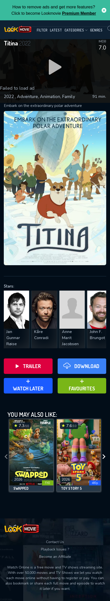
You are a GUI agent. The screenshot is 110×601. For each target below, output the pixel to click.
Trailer (28, 366)
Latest (56, 30)
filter (42, 30)
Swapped (21, 488)
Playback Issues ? (55, 549)
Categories (75, 30)
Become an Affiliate (55, 556)
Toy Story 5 (71, 488)
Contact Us (55, 542)
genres (96, 30)
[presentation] (6, 457)
